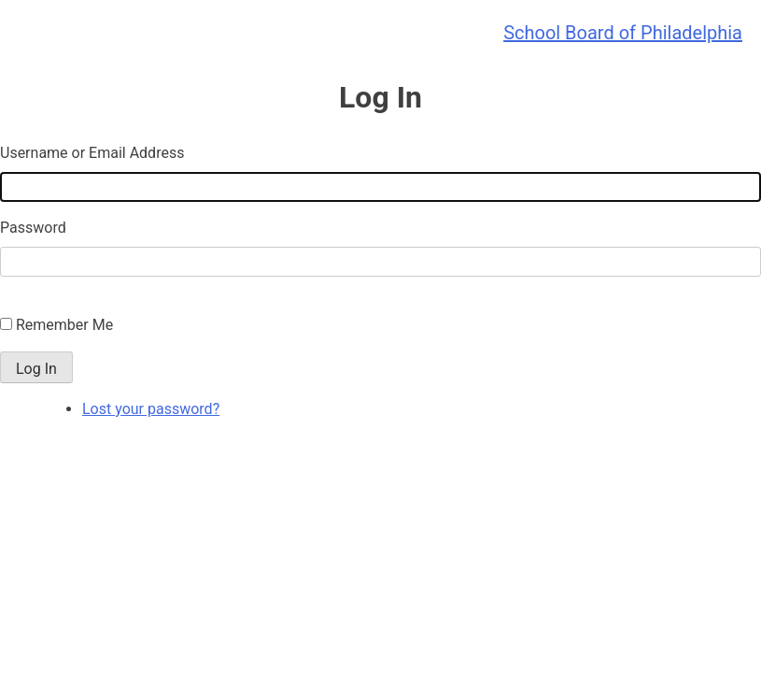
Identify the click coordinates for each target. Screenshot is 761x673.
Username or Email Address (92, 153)
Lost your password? (150, 409)
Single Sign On (48, 302)
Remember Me (64, 325)
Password (33, 227)
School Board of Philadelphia (622, 32)
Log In (36, 369)
